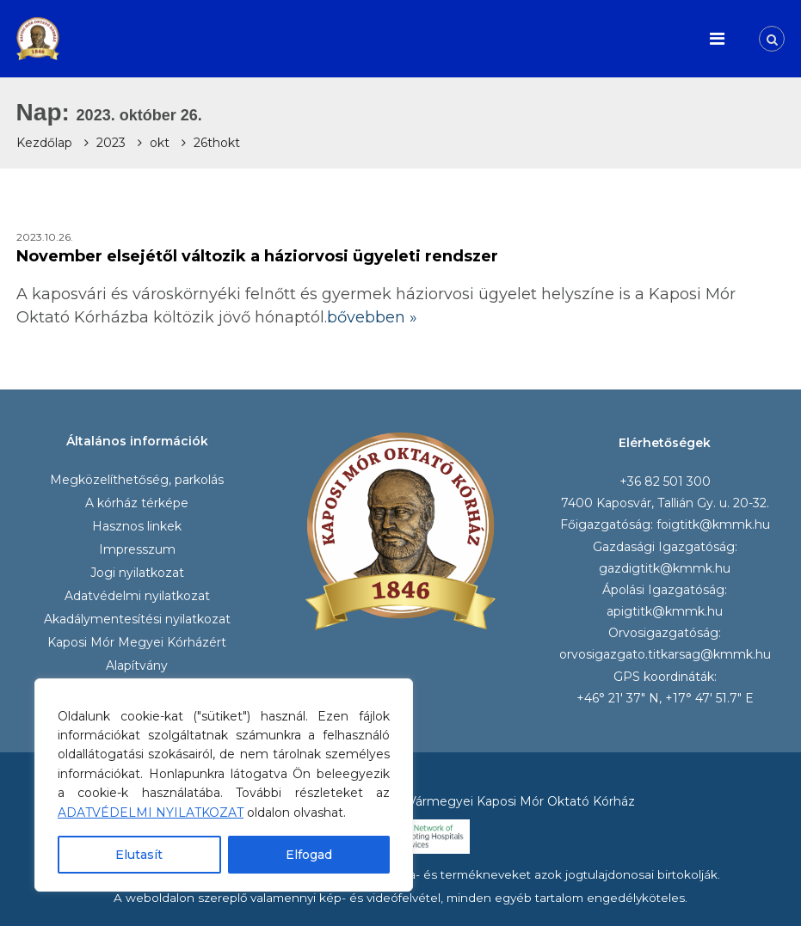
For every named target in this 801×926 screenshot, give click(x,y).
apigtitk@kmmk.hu (665, 611)
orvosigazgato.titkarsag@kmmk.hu (665, 654)
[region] (223, 785)
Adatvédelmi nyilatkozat (137, 596)
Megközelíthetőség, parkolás (137, 480)
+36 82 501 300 (665, 481)
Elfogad (309, 854)
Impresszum (137, 549)
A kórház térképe (136, 503)
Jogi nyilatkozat (137, 572)
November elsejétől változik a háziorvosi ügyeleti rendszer (257, 256)
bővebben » (372, 317)
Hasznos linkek (137, 526)
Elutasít (139, 854)
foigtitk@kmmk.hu (713, 524)
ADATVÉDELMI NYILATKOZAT (150, 812)
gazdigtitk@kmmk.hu (664, 568)
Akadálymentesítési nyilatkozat (137, 619)
